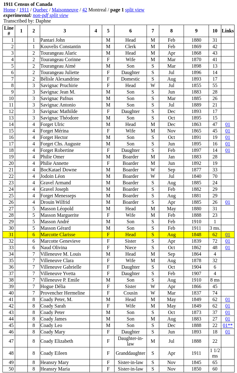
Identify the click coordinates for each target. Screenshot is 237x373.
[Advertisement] (197, 12)
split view (134, 9)
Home (9, 9)
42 (84, 9)
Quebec (40, 9)
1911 (24, 9)
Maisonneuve (65, 9)
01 (227, 124)
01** (228, 325)
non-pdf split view (51, 15)
